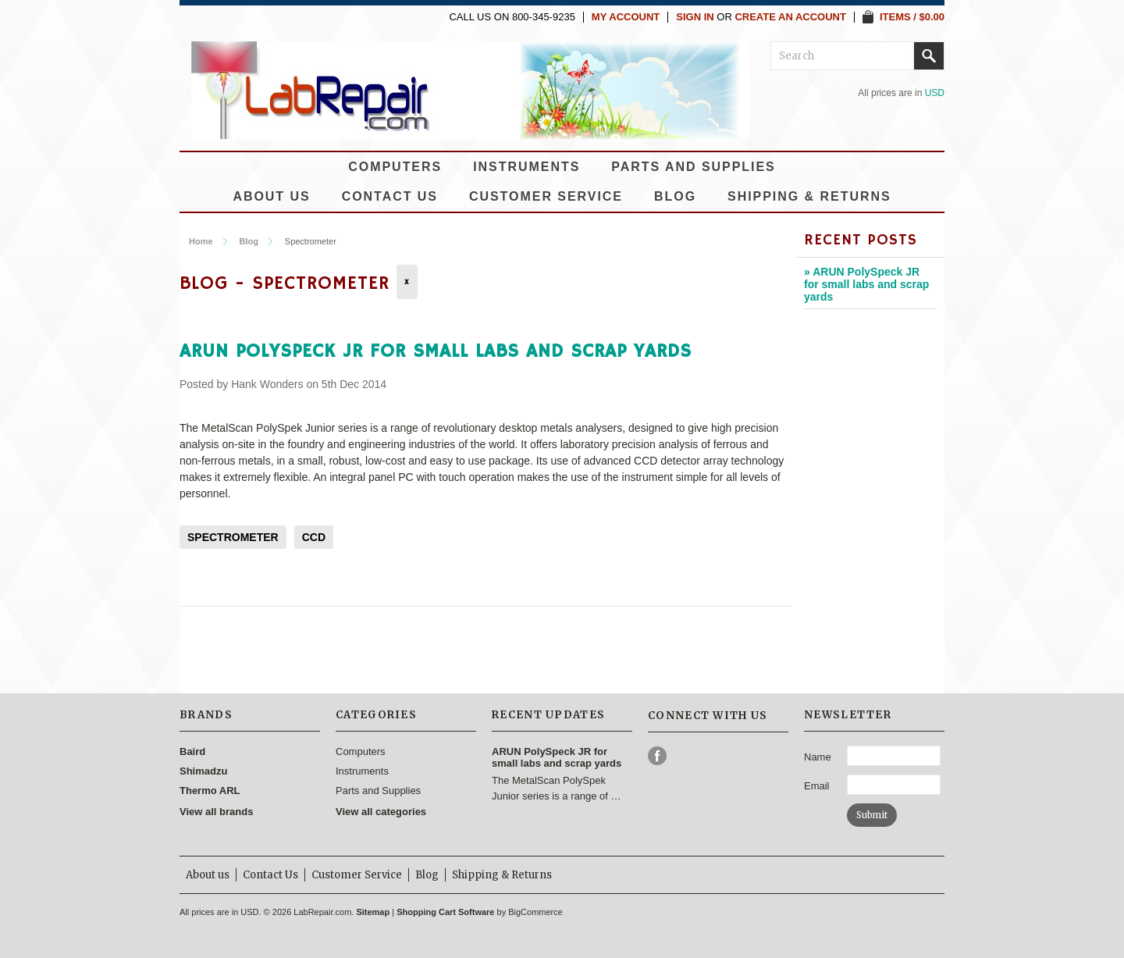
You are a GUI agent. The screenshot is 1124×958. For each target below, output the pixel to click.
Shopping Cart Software (445, 912)
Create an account (790, 17)
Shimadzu (203, 771)
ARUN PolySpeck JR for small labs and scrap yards (436, 351)
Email (817, 786)
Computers (395, 166)
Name (817, 757)
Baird (192, 751)
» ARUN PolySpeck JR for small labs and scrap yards (866, 284)
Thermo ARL (210, 790)
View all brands (216, 811)
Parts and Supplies (693, 166)
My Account (626, 17)
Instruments (526, 166)
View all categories (381, 811)
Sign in (694, 17)
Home (201, 241)
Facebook (657, 756)
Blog (248, 241)
